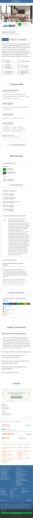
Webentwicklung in (8, 458)
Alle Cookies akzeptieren (16, 512)
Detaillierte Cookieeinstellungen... (16, 516)
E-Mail (6, 508)
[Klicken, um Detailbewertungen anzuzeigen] (24, 24)
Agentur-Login (3, 500)
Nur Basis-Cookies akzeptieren (16, 514)
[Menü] (31, 1)
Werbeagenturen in (24, 458)
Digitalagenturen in (23, 447)
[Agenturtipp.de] (16, 1)
